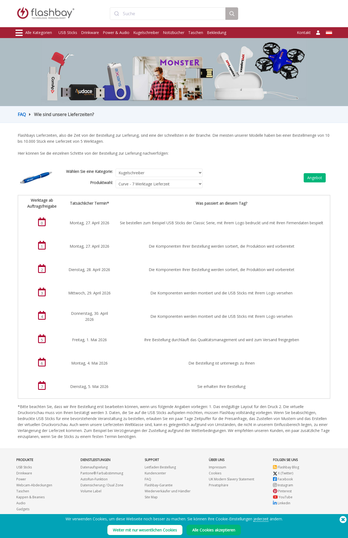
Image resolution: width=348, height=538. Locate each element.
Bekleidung (216, 32)
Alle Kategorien (33, 33)
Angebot (314, 177)
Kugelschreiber (146, 32)
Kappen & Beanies (30, 497)
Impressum (217, 467)
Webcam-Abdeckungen (34, 485)
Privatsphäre (218, 485)
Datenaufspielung (94, 467)
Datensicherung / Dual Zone (101, 485)
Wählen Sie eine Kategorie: (89, 171)
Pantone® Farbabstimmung (101, 473)
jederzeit (261, 518)
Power (21, 479)
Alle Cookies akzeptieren (213, 530)
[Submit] (116, 14)
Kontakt (304, 32)
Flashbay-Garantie (159, 485)
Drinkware (90, 32)
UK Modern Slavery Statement (231, 479)
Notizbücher (173, 32)
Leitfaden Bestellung (160, 467)
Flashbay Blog (286, 467)
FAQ (22, 114)
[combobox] (168, 14)
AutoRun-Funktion (94, 479)
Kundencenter (155, 473)
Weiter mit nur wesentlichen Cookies (145, 530)
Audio (21, 503)
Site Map (151, 497)
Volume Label (90, 491)
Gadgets (22, 509)
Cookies (215, 473)
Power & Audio (116, 32)
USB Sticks (67, 32)
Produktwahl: (101, 182)
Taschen (195, 32)
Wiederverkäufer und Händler (168, 491)
